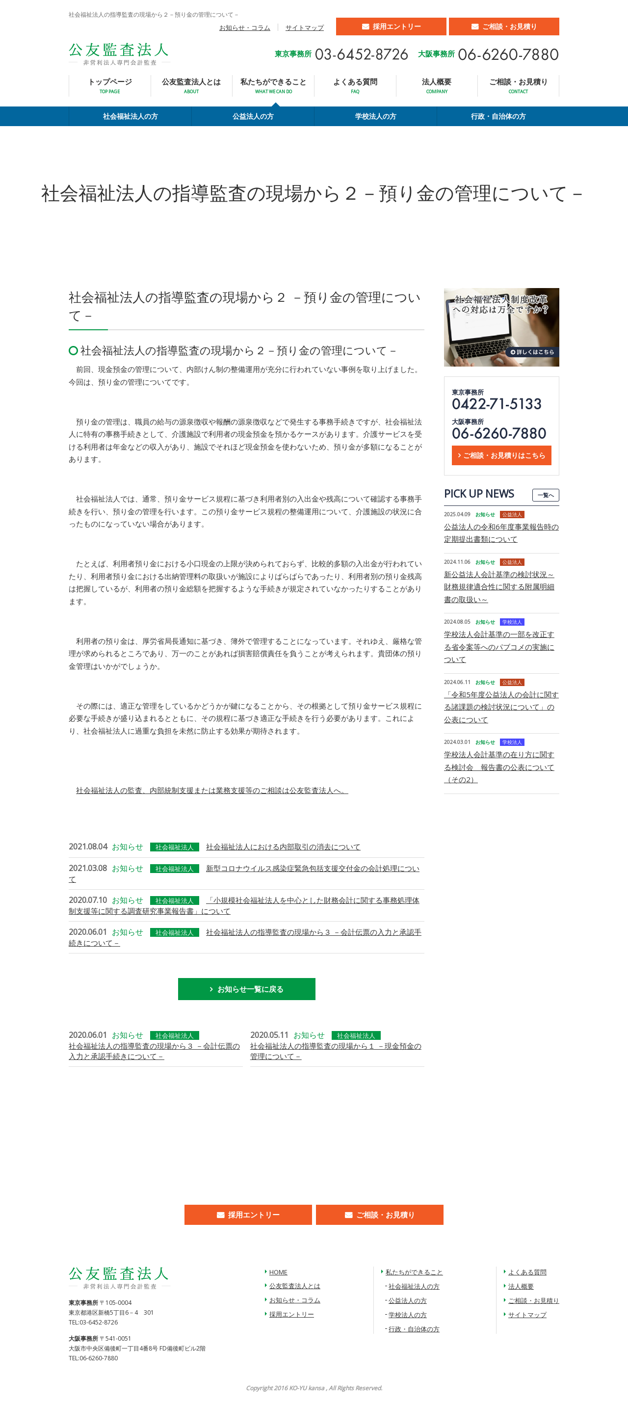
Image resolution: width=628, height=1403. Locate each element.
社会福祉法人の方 (130, 116)
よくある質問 (355, 86)
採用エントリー (397, 26)
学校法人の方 (375, 116)
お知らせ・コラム (244, 27)
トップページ (110, 86)
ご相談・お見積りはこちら (504, 455)
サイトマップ (305, 27)
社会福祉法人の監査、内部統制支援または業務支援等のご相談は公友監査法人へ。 (212, 790)
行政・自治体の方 (498, 116)
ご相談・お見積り (509, 26)
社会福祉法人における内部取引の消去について (283, 846)
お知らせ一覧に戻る (250, 989)
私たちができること (273, 86)
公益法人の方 (253, 116)
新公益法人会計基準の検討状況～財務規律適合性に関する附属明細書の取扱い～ (499, 586)
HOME (278, 1272)
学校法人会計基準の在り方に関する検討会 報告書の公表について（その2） (499, 766)
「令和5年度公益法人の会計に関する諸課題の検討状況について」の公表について (501, 706)
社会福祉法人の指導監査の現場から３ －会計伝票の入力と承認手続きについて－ (154, 1051)
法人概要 (436, 86)
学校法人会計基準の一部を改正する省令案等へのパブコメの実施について (499, 646)
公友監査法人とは (191, 86)
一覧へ (546, 495)
